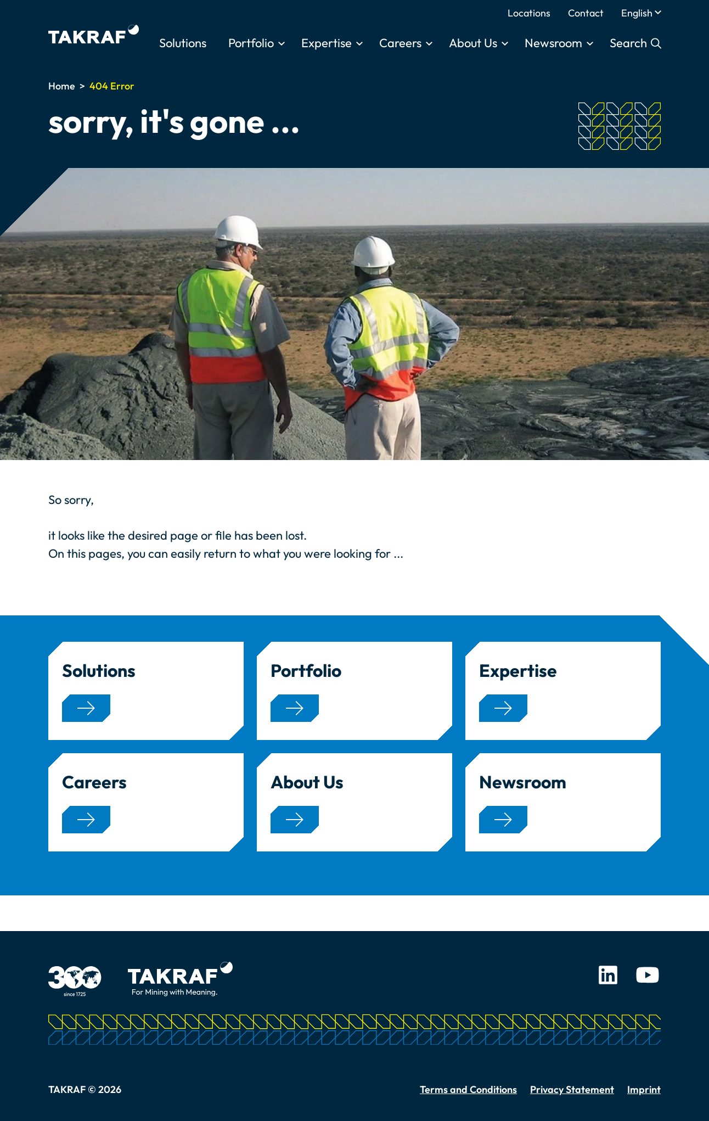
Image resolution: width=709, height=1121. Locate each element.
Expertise (326, 43)
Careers (400, 43)
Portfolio (251, 43)
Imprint (644, 1089)
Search (630, 43)
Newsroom (553, 43)
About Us (473, 43)
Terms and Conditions (468, 1089)
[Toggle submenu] (281, 43)
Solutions (182, 43)
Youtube (647, 975)
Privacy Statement (572, 1089)
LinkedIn (608, 975)
